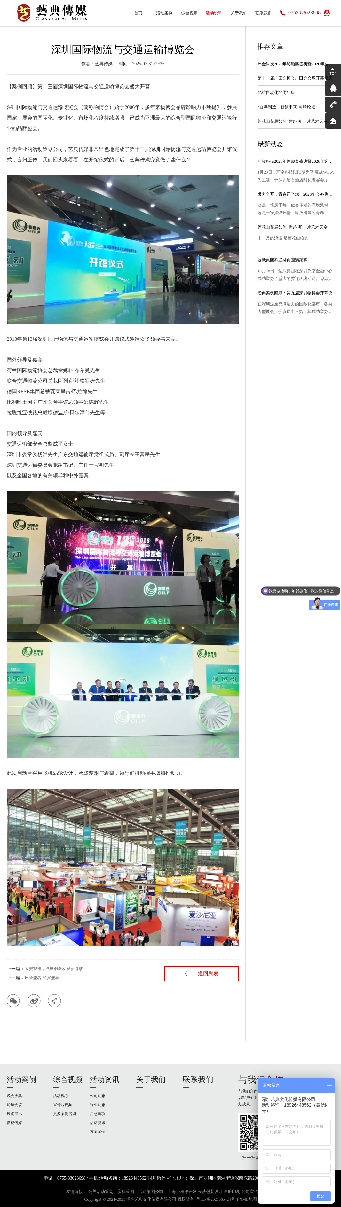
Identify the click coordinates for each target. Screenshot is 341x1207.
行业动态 (97, 1104)
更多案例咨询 (64, 1113)
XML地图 (248, 1199)
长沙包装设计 (210, 1191)
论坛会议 (14, 1104)
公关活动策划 (100, 1191)
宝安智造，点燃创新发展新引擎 (54, 968)
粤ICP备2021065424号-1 (217, 1199)
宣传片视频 (62, 1104)
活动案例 (21, 1080)
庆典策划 (125, 1191)
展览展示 (14, 1113)
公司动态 (97, 1096)
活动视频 (60, 1096)
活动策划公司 (150, 1191)
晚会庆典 (14, 1096)
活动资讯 (104, 1080)
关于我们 (151, 1080)
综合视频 (68, 1080)
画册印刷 (232, 1191)
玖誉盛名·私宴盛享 (42, 977)
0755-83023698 (304, 12)
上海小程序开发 (182, 1191)
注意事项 (97, 1113)
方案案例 (97, 1131)
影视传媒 (14, 1122)
